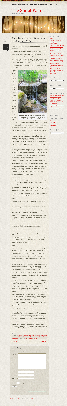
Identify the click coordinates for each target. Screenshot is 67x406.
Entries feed (52, 122)
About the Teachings (22, 4)
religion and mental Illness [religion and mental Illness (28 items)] (57, 66)
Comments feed (53, 123)
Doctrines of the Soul (46, 4)
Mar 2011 (5, 39)
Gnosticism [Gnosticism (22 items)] (52, 48)
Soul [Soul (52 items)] (51, 68)
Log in (51, 120)
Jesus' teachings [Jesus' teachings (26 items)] (53, 53)
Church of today (31, 335)
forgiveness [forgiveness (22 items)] (58, 47)
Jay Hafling (32, 398)
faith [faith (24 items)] (55, 47)
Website (13, 378)
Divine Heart (27, 338)
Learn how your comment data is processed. (37, 391)
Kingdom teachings (33, 338)
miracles (22, 336)
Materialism (18, 336)
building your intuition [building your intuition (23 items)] (54, 42)
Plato (44, 336)
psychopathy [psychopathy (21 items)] (57, 63)
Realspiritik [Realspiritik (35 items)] (52, 65)
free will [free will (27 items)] (61, 47)
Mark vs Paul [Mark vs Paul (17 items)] (56, 57)
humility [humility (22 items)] (55, 51)
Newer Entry (44, 341)
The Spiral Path (26, 10)
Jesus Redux (41, 335)
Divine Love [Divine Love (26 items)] (58, 45)
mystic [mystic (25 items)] (51, 60)
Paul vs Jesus (40, 336)
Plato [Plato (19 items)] (54, 63)
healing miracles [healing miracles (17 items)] (52, 50)
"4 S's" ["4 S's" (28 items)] (51, 38)
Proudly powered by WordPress (16, 398)
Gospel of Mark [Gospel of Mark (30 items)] (57, 48)
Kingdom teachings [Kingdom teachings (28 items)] (54, 55)
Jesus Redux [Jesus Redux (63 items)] (60, 53)
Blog (31, 4)
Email (13, 375)
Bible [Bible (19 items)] (51, 40)
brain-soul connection (20, 335)
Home (55, 4)
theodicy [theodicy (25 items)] (58, 71)
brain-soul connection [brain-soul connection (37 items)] (57, 40)
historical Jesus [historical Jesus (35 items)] (59, 50)
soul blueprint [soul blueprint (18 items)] (55, 68)
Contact (36, 4)
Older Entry (15, 341)
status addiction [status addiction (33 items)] (57, 70)
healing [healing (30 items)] (62, 48)
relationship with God (16, 338)
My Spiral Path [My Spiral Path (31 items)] (58, 58)
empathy (36, 335)
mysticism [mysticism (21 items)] (54, 60)
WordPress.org (53, 125)
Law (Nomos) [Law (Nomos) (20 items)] (60, 55)
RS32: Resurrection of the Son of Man (57, 108)
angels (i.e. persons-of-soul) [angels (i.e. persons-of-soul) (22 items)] (58, 38)
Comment (14, 354)
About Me (13, 4)
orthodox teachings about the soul (31, 336)
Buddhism (26, 335)
